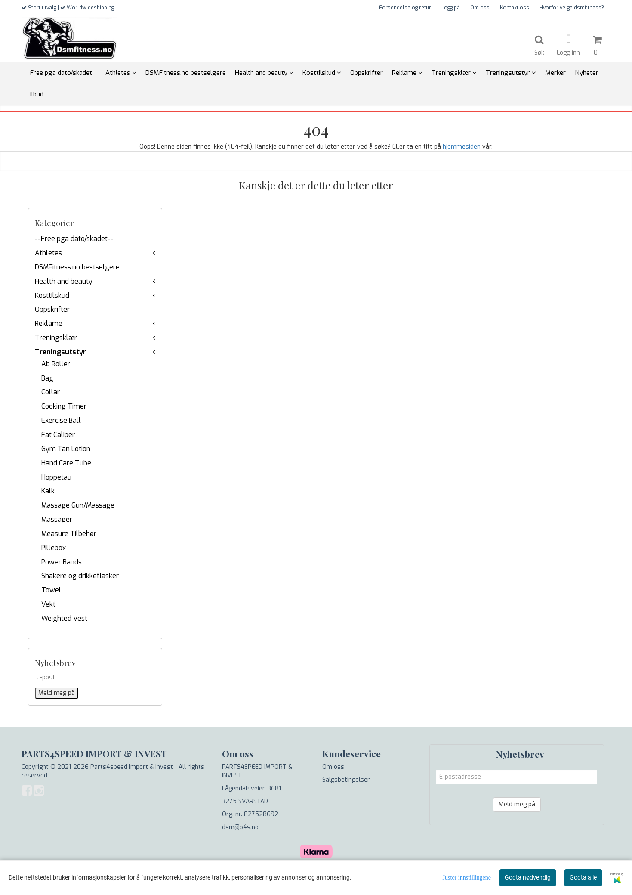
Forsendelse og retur (405, 7)
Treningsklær (56, 337)
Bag (47, 378)
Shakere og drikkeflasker (80, 575)
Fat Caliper (58, 434)
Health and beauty (63, 281)
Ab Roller (55, 364)
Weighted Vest (64, 618)
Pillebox (53, 547)
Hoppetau (56, 477)
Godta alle (583, 877)
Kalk (48, 491)
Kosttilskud (52, 295)
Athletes (48, 252)
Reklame (48, 323)
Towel (51, 590)
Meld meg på (517, 804)
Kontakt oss (514, 7)
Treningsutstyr (60, 351)
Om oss (480, 7)
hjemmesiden (462, 146)
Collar (50, 391)
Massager (56, 519)
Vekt (48, 604)
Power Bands (61, 562)
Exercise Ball (61, 420)
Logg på (450, 7)
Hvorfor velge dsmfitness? (572, 7)
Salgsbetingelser (346, 780)
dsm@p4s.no (240, 827)
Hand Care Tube (66, 463)
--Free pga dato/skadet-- (74, 238)
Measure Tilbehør (68, 533)
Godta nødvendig (528, 877)
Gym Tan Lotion (65, 448)
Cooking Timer (63, 406)
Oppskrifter (52, 309)
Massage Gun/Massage (77, 505)
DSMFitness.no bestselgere (77, 267)
